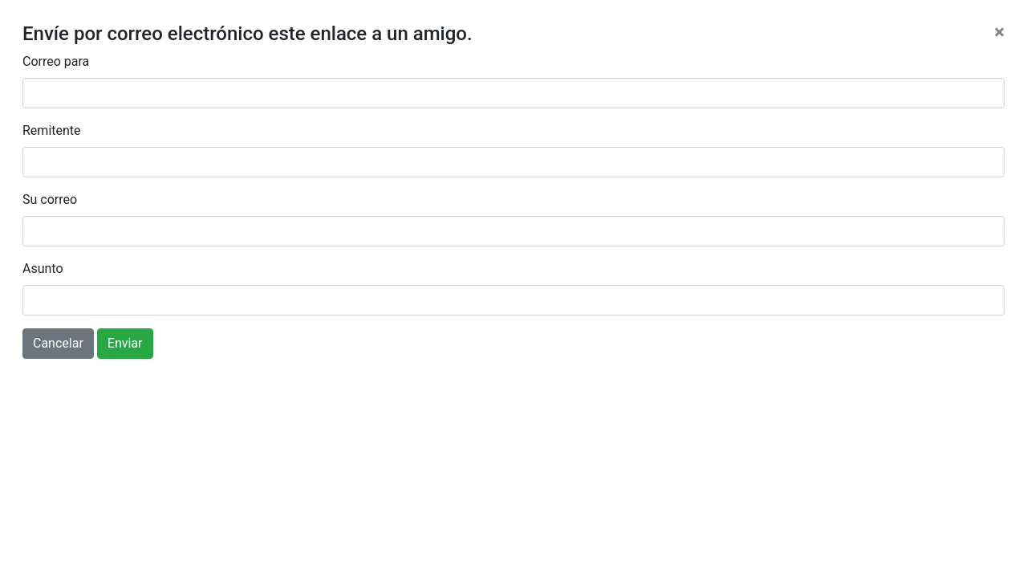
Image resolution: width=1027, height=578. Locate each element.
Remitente (51, 130)
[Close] (999, 32)
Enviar (125, 343)
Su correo (49, 199)
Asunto (42, 268)
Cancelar (58, 343)
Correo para (55, 61)
